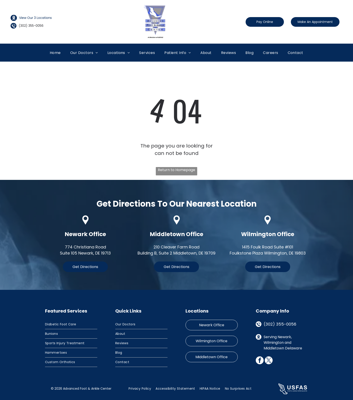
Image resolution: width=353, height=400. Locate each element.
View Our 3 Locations (35, 18)
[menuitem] (55, 53)
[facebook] (260, 360)
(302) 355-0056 (280, 324)
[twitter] (269, 360)
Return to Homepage (176, 169)
